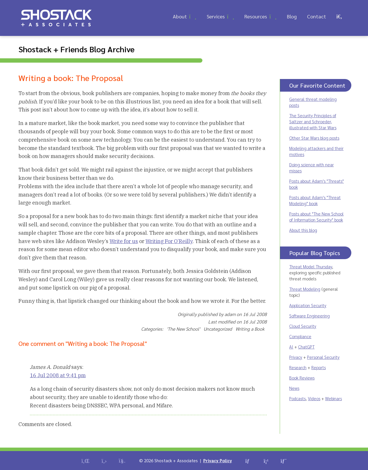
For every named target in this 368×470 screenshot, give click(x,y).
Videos (314, 398)
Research (297, 367)
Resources (255, 16)
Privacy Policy (217, 460)
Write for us (124, 241)
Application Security (307, 305)
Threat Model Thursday (310, 266)
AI (291, 346)
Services (216, 16)
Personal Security (323, 357)
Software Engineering (309, 315)
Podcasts (297, 398)
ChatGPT (306, 346)
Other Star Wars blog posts (314, 137)
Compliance (300, 336)
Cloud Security (302, 326)
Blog (292, 16)
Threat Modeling (304, 289)
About (180, 16)
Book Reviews (302, 377)
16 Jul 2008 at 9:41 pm (58, 375)
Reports (318, 367)
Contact (316, 16)
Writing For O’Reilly (169, 241)
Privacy (295, 357)
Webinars (333, 398)
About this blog (303, 230)
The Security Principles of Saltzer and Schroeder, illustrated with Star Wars (312, 121)
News (294, 388)
